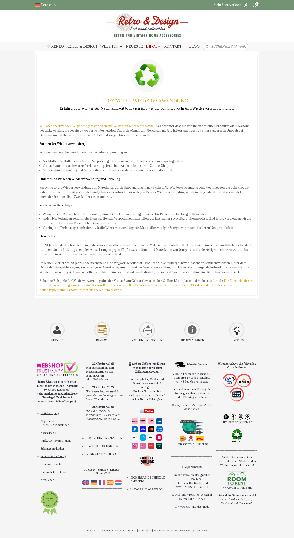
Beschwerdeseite (51, 464)
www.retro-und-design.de (193, 506)
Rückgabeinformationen (56, 440)
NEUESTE (134, 46)
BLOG (194, 46)
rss (150, 530)
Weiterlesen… (102, 399)
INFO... (153, 46)
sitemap (142, 530)
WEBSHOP (111, 46)
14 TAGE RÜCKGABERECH (147, 489)
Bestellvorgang (50, 413)
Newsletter (47, 479)
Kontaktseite (48, 432)
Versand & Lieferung (53, 456)
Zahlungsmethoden (52, 448)
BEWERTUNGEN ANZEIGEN (104, 438)
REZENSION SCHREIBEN (102, 446)
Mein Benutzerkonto (231, 4)
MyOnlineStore (199, 530)
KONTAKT (175, 46)
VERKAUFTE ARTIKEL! (101, 454)
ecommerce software (164, 530)
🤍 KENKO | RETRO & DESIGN (71, 46)
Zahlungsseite (157, 399)
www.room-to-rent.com (237, 487)
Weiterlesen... (101, 379)
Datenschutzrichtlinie (53, 472)
